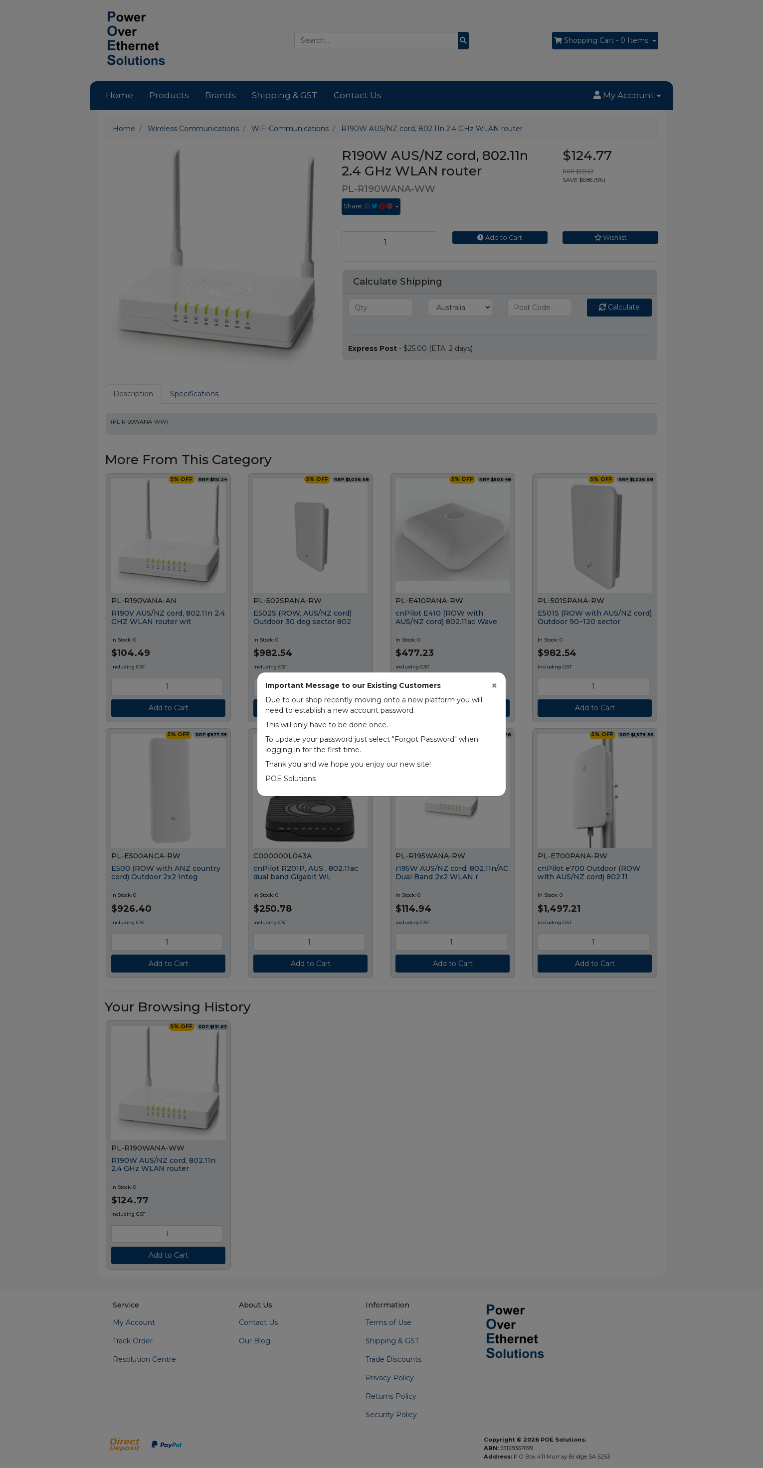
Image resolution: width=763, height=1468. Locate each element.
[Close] (494, 685)
